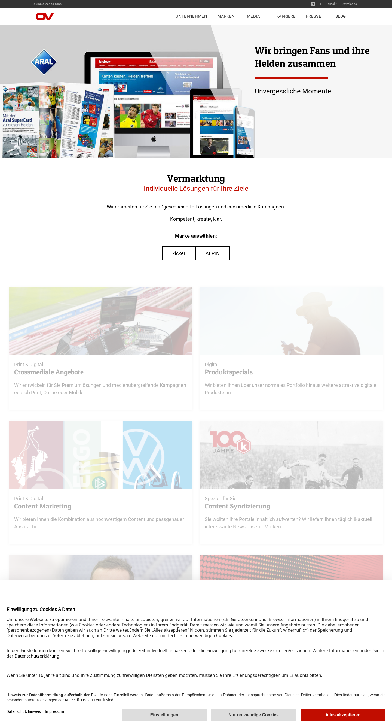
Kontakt (331, 4)
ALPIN (213, 253)
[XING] (313, 4)
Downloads (349, 4)
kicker (179, 253)
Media (253, 16)
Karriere (286, 16)
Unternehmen (191, 16)
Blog (340, 16)
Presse (313, 16)
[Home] (49, 16)
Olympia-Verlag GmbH (48, 4)
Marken (226, 16)
